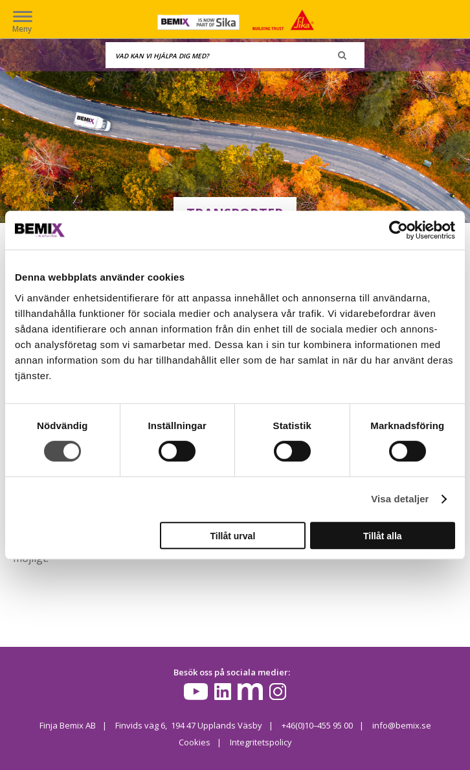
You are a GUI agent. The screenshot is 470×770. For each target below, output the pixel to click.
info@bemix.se (401, 725)
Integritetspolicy (261, 742)
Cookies (194, 742)
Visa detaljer (400, 498)
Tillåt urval (233, 536)
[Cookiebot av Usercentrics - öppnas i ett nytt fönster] (398, 230)
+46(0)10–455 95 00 (317, 725)
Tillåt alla (382, 536)
